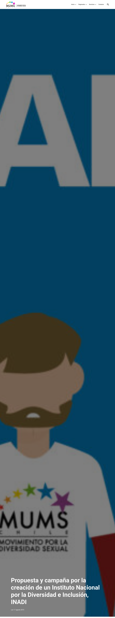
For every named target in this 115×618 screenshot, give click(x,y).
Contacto (101, 4)
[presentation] (75, 4)
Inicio (73, 4)
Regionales (82, 4)
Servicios (91, 4)
